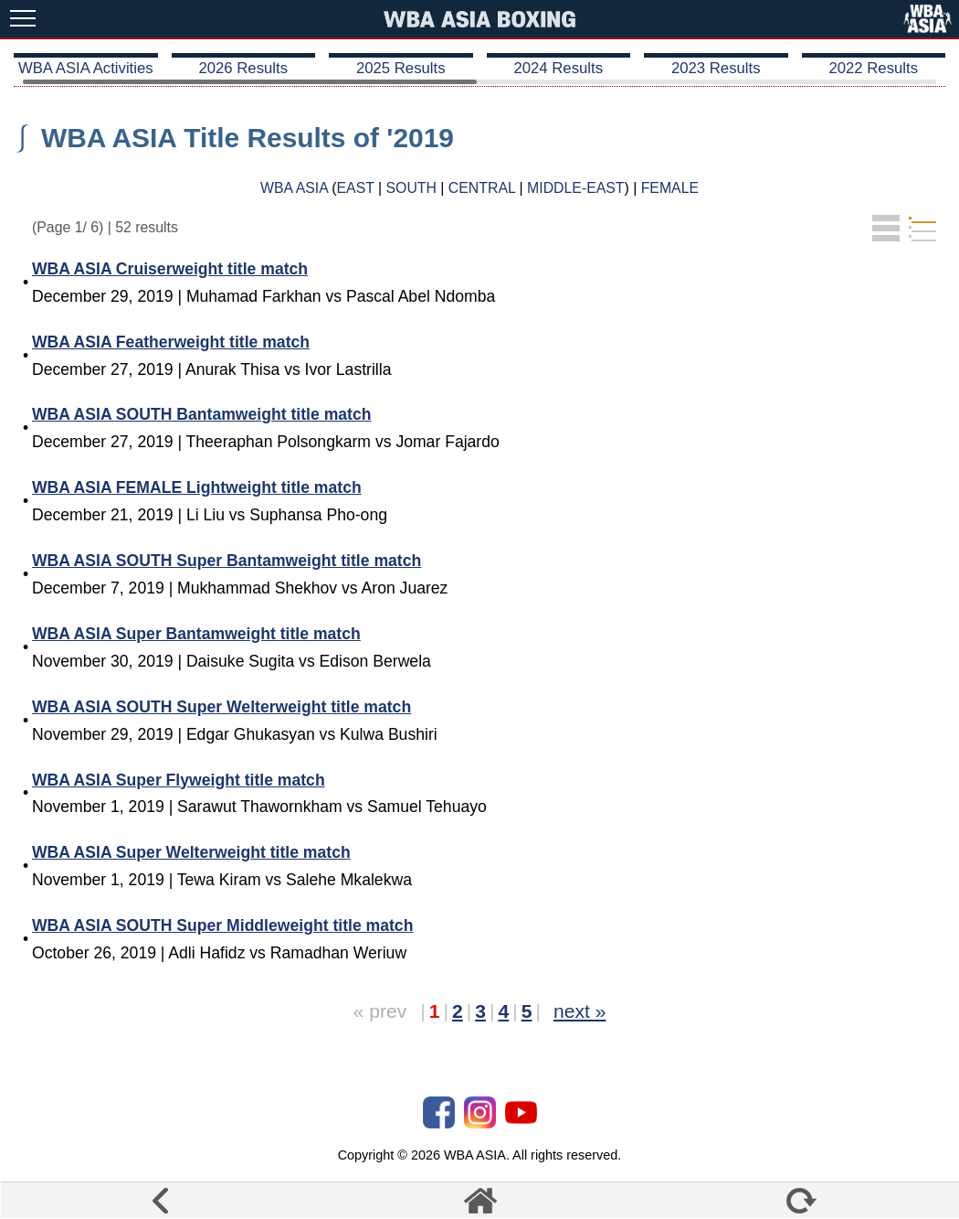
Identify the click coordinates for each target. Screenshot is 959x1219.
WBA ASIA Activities (85, 68)
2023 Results (716, 68)
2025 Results (401, 68)
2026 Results (243, 68)
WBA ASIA (294, 188)
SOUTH (411, 188)
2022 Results (873, 68)
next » (579, 1010)
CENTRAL (481, 188)
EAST (355, 188)
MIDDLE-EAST (575, 188)
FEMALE (670, 188)
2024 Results (558, 68)
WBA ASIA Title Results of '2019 (247, 138)
